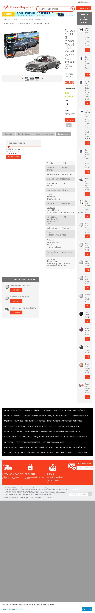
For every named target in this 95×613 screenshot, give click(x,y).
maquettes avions (24, 489)
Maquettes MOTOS (80, 416)
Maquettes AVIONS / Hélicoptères (69, 410)
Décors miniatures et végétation (70, 447)
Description (9, 134)
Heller (24, 493)
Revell (19, 493)
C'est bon (86, 609)
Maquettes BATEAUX (12, 416)
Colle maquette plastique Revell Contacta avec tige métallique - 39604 (87, 123)
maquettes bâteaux (37, 489)
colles (49, 494)
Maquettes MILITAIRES (13, 421)
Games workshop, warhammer (38, 431)
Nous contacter (52, 479)
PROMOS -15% (33, 453)
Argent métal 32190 (87, 263)
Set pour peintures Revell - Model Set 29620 (87, 158)
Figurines (27, 437)
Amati (6, 494)
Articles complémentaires (44, 134)
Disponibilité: (71, 89)
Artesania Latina (61, 493)
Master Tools (13, 494)
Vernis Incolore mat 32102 (19, 297)
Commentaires (63, 134)
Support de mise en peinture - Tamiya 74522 (87, 37)
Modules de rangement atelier (42, 426)
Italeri (19, 494)
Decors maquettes (12, 437)
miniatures (29, 491)
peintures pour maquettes (30, 494)
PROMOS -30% (47, 453)
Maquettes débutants (68, 426)
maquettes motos (10, 491)
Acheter (71, 120)
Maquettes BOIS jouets (59, 416)
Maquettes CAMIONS (43, 410)
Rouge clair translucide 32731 (87, 388)
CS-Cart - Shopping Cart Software (39, 497)
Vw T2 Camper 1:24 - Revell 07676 (23, 308)
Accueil (7, 20)
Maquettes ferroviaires (75, 437)
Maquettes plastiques (11, 489)
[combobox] (55, 9)
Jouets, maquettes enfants (16, 447)
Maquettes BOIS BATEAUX (35, 416)
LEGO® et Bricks (82, 453)
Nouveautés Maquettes (14, 453)
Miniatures (8, 442)
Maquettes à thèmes (12, 431)
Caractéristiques (24, 134)
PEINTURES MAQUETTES (35, 421)
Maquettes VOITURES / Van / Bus (28, 20)
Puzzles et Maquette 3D (42, 447)
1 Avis (67, 64)
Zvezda (41, 493)
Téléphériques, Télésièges (28, 442)
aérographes (43, 494)
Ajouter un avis (68, 67)
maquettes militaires (62, 489)
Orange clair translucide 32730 (87, 368)
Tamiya (14, 493)
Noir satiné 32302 (87, 315)
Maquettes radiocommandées (48, 437)
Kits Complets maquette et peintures (64, 421)
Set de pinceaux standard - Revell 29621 (87, 63)
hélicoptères (20, 491)
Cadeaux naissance (64, 453)
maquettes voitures (49, 489)
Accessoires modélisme (14, 426)
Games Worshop (50, 493)
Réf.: (67, 111)
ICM (37, 493)
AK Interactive (30, 493)
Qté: (67, 100)
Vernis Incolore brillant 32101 (20, 285)
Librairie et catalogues (53, 442)
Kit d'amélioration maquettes (67, 431)
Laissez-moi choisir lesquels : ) (13, 609)
